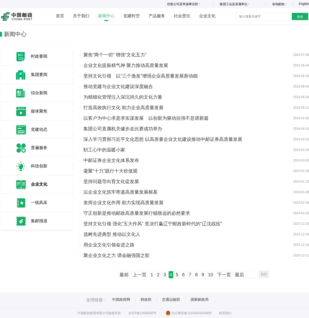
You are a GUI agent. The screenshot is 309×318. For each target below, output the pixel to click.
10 (210, 274)
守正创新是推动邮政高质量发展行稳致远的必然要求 (136, 213)
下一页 (224, 274)
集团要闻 (39, 74)
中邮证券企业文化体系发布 (111, 160)
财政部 (146, 299)
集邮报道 (39, 221)
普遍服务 (39, 147)
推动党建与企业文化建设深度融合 (118, 86)
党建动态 (39, 129)
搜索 (300, 17)
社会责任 (182, 16)
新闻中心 (106, 16)
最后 (239, 274)
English (304, 4)
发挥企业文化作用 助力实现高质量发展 (123, 202)
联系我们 (225, 313)
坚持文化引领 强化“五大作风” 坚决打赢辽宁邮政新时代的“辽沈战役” (152, 223)
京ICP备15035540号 (142, 313)
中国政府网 (121, 299)
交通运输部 (171, 299)
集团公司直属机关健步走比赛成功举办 (122, 128)
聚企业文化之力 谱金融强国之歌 (116, 255)
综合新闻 (39, 93)
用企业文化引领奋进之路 (108, 244)
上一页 (140, 274)
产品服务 (157, 16)
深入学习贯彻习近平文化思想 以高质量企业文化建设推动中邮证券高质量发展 (162, 139)
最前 (124, 274)
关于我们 (81, 16)
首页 (60, 16)
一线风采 (39, 202)
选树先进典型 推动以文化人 (111, 234)
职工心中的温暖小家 (104, 149)
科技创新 (39, 166)
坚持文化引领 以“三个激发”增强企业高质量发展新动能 (140, 76)
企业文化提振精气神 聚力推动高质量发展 (125, 65)
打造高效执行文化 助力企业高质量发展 (123, 107)
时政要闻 (39, 56)
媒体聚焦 (39, 111)
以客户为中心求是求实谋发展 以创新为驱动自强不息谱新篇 (146, 118)
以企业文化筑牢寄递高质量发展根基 (120, 192)
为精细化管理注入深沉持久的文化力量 (122, 97)
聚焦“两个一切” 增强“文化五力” (115, 54)
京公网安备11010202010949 (188, 313)
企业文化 (207, 16)
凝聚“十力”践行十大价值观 (110, 171)
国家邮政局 (200, 299)
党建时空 (131, 16)
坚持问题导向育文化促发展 (111, 181)
